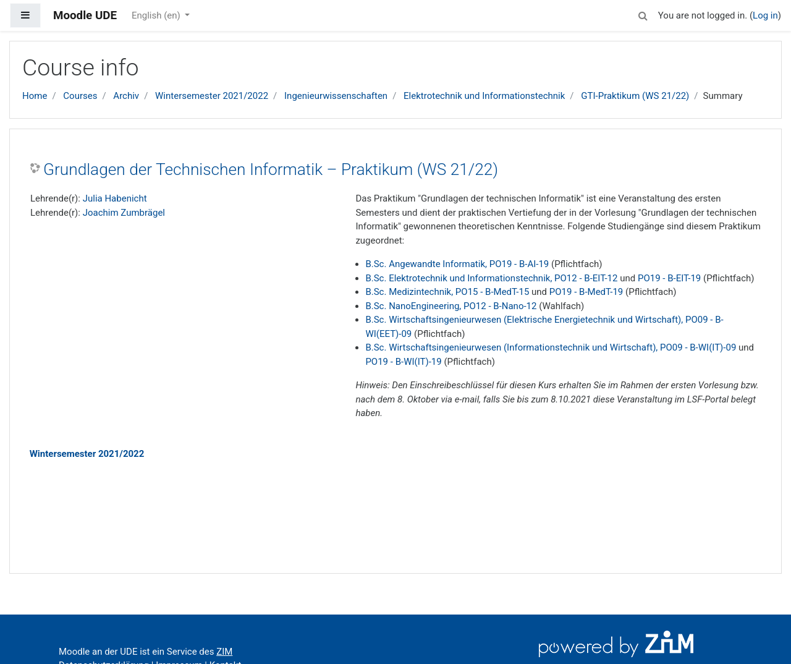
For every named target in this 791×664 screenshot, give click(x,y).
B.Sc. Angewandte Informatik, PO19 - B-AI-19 (457, 264)
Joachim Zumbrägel (124, 212)
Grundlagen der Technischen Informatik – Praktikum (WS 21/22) (270, 169)
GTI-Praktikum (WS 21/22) (635, 95)
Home (34, 95)
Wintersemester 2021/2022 (211, 95)
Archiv (126, 95)
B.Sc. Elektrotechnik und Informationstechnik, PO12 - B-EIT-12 (491, 278)
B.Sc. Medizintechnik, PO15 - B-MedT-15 (447, 291)
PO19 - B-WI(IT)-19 (403, 361)
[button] (643, 13)
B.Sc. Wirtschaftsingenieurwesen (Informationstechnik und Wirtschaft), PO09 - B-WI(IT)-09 (550, 347)
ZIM (224, 651)
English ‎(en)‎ (157, 15)
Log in (765, 15)
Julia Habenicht (115, 198)
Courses (80, 95)
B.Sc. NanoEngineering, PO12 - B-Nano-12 (450, 306)
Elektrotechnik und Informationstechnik (484, 95)
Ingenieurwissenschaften (335, 95)
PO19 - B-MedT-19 (586, 291)
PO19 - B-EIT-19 (669, 278)
